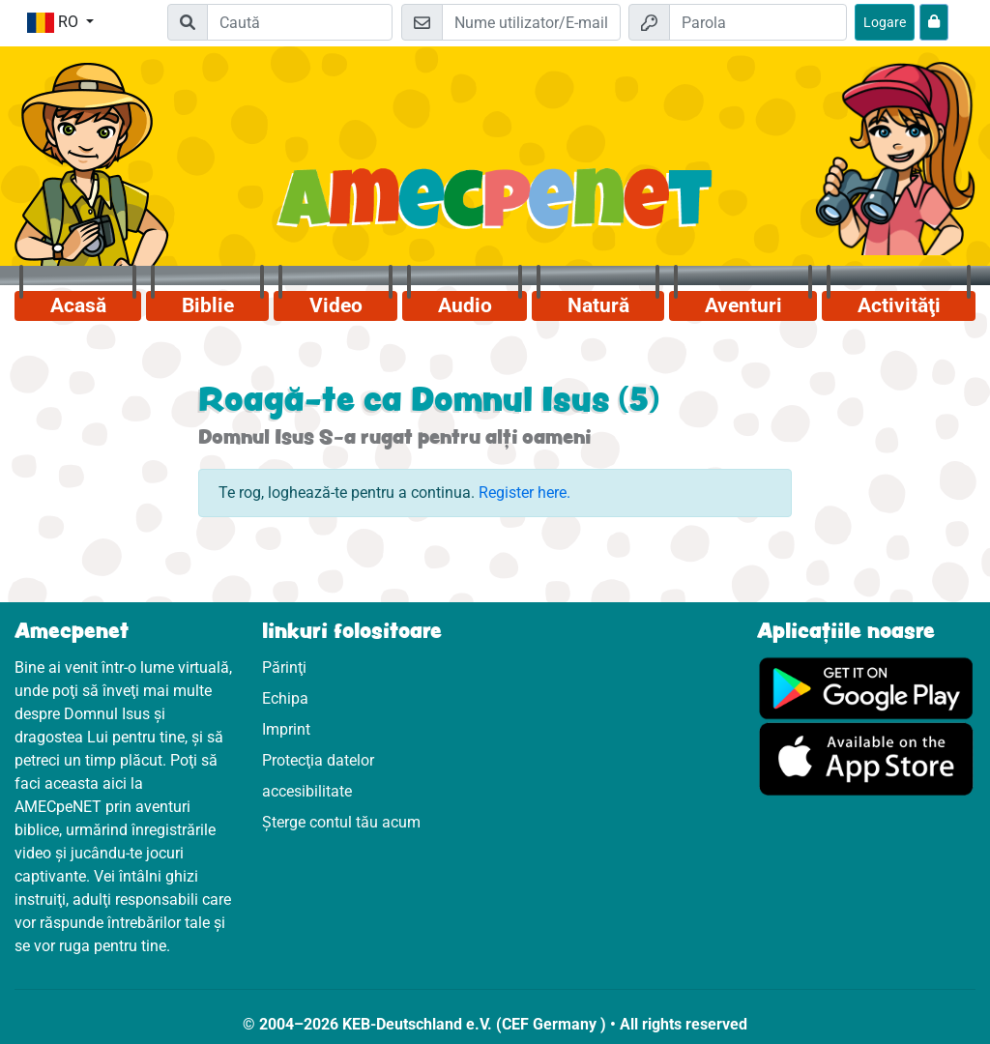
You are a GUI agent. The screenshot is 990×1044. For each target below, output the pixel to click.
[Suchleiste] (300, 22)
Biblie (208, 305)
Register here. (524, 492)
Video (336, 305)
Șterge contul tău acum (341, 822)
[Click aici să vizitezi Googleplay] (866, 687)
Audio (465, 305)
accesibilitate (307, 791)
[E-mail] (531, 22)
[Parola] (758, 22)
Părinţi (284, 667)
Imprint (286, 729)
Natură (598, 305)
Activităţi (899, 305)
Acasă (78, 305)
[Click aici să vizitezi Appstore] (866, 757)
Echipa (285, 698)
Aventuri (743, 305)
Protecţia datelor (318, 760)
